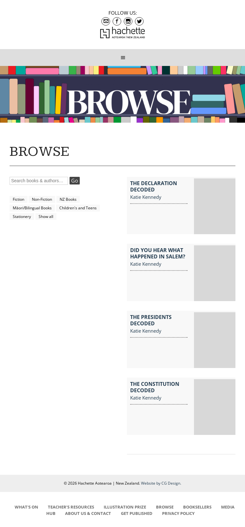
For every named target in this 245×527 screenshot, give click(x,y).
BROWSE (165, 507)
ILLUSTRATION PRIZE (125, 507)
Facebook (117, 21)
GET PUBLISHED (136, 513)
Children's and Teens (78, 208)
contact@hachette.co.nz (105, 21)
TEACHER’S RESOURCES (71, 507)
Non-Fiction (42, 199)
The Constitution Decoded (154, 387)
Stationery (22, 216)
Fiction (18, 199)
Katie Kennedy (145, 197)
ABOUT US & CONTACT (88, 513)
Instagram (128, 21)
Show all (46, 216)
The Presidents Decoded (151, 320)
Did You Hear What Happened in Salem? (157, 253)
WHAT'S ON (26, 507)
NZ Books (68, 199)
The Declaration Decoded (153, 186)
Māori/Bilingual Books (32, 208)
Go (74, 180)
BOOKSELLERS (197, 507)
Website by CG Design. (161, 483)
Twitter (139, 21)
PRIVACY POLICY (178, 513)
